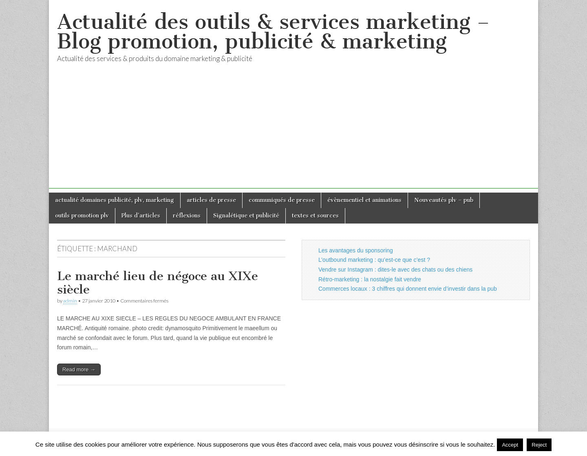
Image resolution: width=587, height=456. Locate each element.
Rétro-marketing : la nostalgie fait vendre (369, 279)
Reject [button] (539, 445)
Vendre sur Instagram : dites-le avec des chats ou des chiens (395, 269)
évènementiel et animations (364, 200)
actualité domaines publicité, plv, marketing (114, 200)
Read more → (78, 369)
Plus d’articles (140, 215)
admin (70, 301)
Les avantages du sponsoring (355, 250)
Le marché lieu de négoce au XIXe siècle (157, 283)
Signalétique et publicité (246, 215)
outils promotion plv (82, 215)
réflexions (187, 215)
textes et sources (315, 215)
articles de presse (211, 200)
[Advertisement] (293, 132)
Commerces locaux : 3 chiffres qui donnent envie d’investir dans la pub (407, 288)
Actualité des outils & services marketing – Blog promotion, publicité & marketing (273, 31)
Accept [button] (510, 445)
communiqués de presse (282, 200)
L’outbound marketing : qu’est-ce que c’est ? (374, 259)
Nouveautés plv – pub (443, 200)
